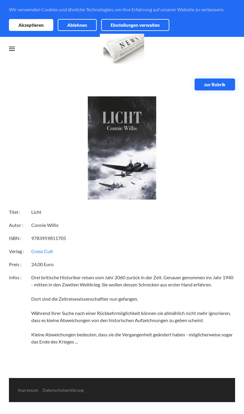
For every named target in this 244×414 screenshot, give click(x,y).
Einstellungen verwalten (135, 25)
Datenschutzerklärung (63, 390)
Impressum (28, 390)
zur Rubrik (215, 84)
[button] (12, 49)
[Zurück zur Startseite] (122, 49)
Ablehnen (77, 25)
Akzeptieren (31, 25)
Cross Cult (42, 251)
